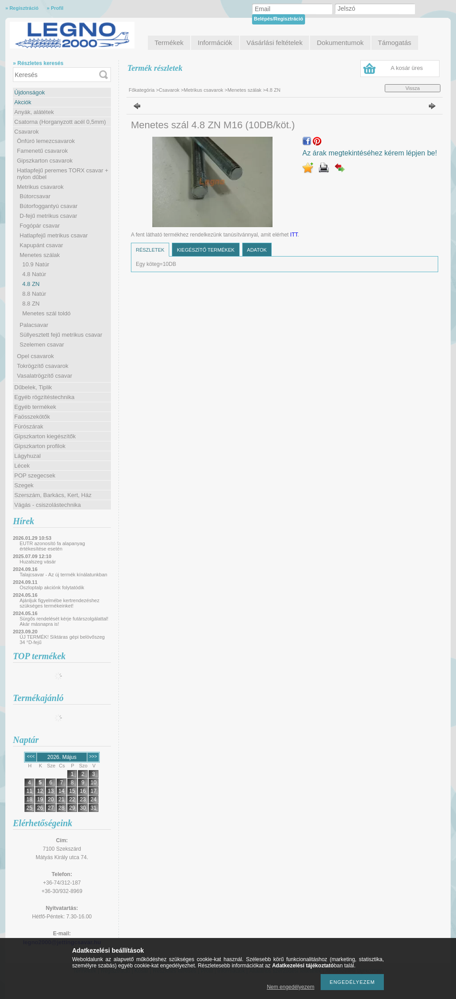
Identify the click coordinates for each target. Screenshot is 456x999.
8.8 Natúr (34, 293)
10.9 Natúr (35, 264)
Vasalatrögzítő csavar (44, 375)
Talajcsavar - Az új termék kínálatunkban (63, 574)
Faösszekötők (32, 416)
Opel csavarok (35, 356)
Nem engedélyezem (290, 987)
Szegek (23, 485)
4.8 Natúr (34, 274)
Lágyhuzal (27, 456)
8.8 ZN (31, 303)
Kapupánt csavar (41, 245)
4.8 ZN (31, 284)
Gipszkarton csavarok (45, 160)
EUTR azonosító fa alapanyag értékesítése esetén (52, 546)
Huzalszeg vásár (38, 561)
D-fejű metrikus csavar (48, 215)
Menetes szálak (40, 255)
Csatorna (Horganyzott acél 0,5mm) (60, 121)
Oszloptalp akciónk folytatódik (52, 587)
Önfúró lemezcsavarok (46, 141)
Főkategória (142, 90)
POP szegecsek (34, 475)
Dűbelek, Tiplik (33, 387)
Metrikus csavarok (40, 186)
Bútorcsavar (35, 196)
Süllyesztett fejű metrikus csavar (61, 334)
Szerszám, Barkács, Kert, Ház (52, 495)
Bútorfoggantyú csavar (48, 206)
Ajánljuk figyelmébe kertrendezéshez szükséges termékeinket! (59, 603)
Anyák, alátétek (34, 112)
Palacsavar (34, 325)
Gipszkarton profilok (39, 446)
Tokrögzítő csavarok (43, 366)
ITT (294, 235)
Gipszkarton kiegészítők (45, 436)
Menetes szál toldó (46, 313)
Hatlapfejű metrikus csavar (54, 235)
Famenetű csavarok (42, 150)
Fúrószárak (28, 426)
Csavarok (26, 131)
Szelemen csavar (42, 344)
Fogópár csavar (40, 225)
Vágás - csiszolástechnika (47, 505)
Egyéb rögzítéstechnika (44, 397)
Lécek (22, 465)
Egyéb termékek (35, 407)
